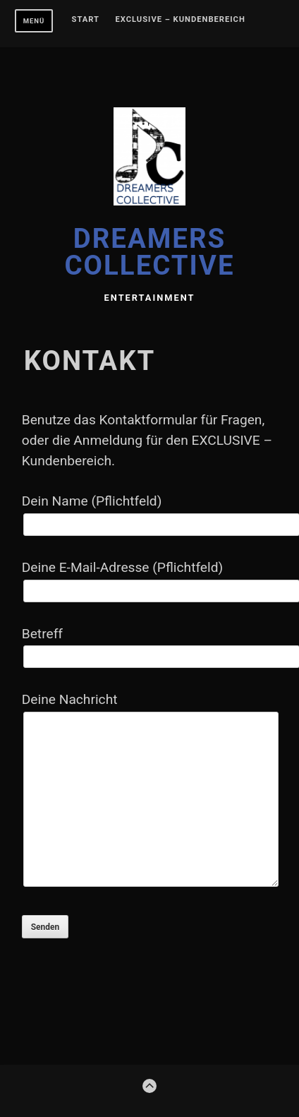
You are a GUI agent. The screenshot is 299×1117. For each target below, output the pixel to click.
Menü (34, 21)
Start (86, 20)
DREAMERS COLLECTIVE (150, 251)
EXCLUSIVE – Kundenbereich (180, 20)
